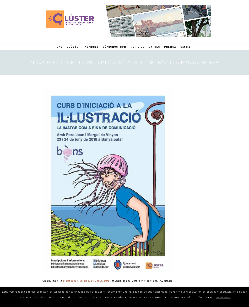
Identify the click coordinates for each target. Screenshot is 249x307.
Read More (223, 297)
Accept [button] (209, 297)
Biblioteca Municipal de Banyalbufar (87, 280)
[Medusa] (108, 180)
